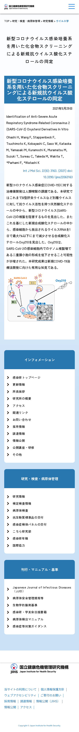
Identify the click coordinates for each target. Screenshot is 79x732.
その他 (17, 454)
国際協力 (19, 545)
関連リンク (20, 412)
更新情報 (19, 384)
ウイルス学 (62, 21)
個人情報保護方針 (52, 689)
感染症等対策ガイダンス (30, 626)
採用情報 (19, 426)
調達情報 (19, 433)
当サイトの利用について (20, 689)
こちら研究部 (22, 531)
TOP (6, 21)
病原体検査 (20, 510)
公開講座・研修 (23, 447)
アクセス (19, 405)
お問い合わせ (22, 419)
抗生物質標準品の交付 (28, 517)
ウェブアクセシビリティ (20, 695)
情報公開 (19, 440)
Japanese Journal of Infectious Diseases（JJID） (42, 589)
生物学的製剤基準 (25, 605)
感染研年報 (20, 538)
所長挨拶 (19, 391)
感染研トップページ (26, 377)
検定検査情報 (22, 503)
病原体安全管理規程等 (28, 598)
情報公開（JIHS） (48, 701)
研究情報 (48, 21)
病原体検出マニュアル (28, 619)
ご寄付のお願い (50, 695)
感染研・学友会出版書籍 (30, 612)
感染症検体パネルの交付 (30, 524)
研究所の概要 (22, 398)
